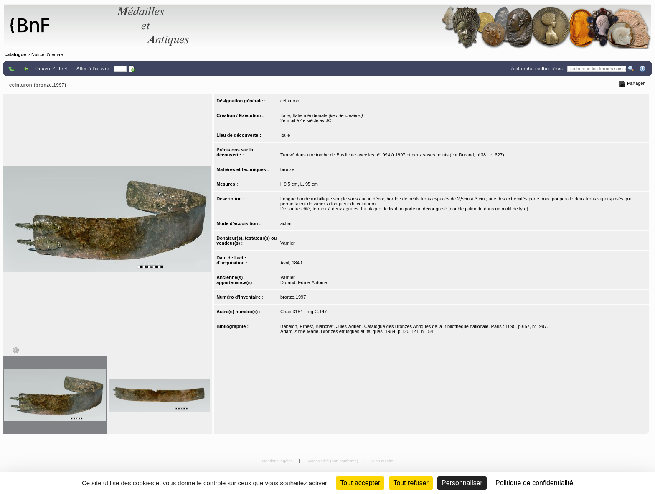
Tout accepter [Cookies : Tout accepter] (360, 482)
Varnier (287, 243)
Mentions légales (278, 460)
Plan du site (383, 460)
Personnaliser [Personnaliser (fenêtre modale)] (462, 482)
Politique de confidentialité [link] (534, 482)
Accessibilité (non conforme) (332, 460)
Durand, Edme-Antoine (303, 282)
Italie (285, 135)
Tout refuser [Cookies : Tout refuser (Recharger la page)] (410, 482)
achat (286, 223)
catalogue (15, 54)
